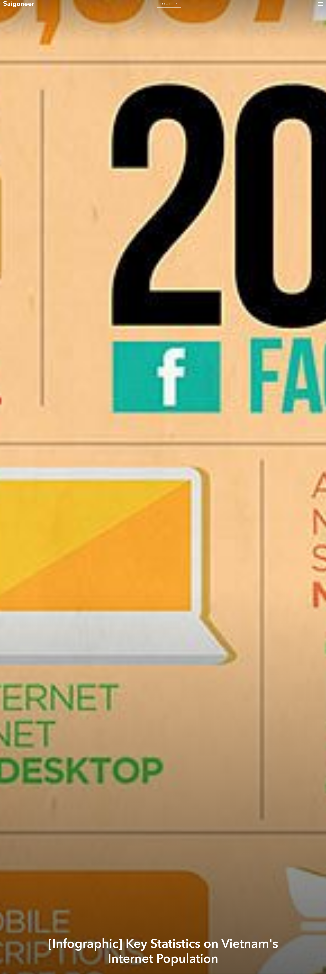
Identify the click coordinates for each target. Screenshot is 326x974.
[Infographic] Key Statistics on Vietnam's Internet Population (163, 951)
